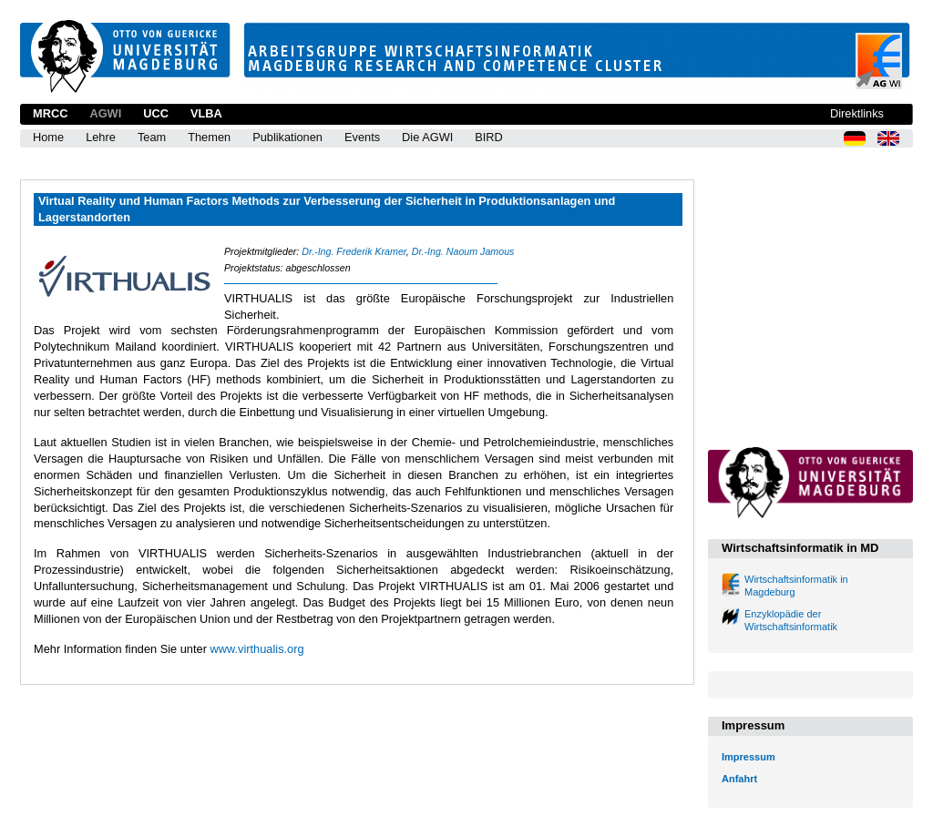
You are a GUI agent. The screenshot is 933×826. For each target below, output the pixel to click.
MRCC (50, 113)
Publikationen (287, 137)
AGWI (105, 113)
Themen (209, 137)
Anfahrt (739, 778)
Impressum (748, 756)
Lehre (101, 137)
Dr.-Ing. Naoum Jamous (463, 251)
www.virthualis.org (256, 649)
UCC (156, 113)
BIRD (489, 137)
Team (152, 137)
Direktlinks (857, 113)
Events (362, 137)
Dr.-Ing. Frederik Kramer (353, 251)
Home (48, 137)
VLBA (206, 113)
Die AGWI (427, 137)
